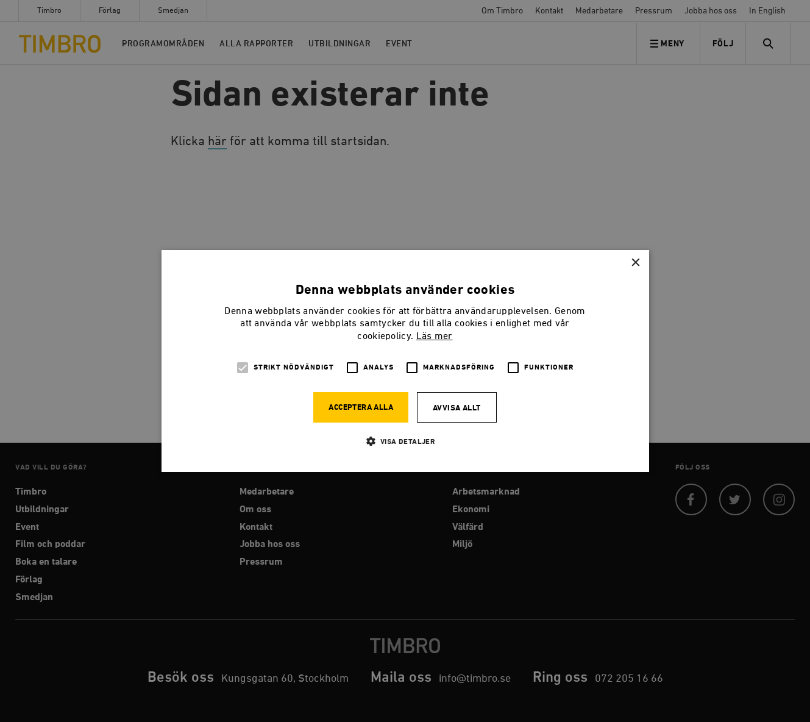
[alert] (405, 361)
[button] (405, 441)
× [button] (635, 263)
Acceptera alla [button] (361, 408)
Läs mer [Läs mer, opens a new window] (434, 336)
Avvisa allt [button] (456, 408)
